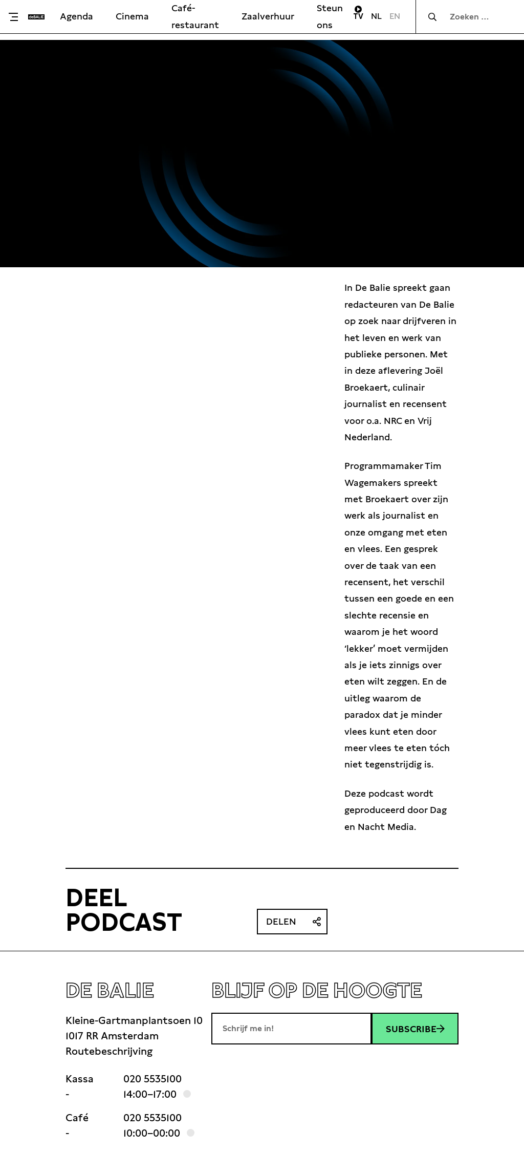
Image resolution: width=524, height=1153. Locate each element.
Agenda (76, 16)
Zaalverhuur (268, 16)
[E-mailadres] (291, 1028)
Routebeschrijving (109, 1051)
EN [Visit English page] (394, 16)
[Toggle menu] (16, 17)
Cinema (132, 16)
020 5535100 (152, 1079)
